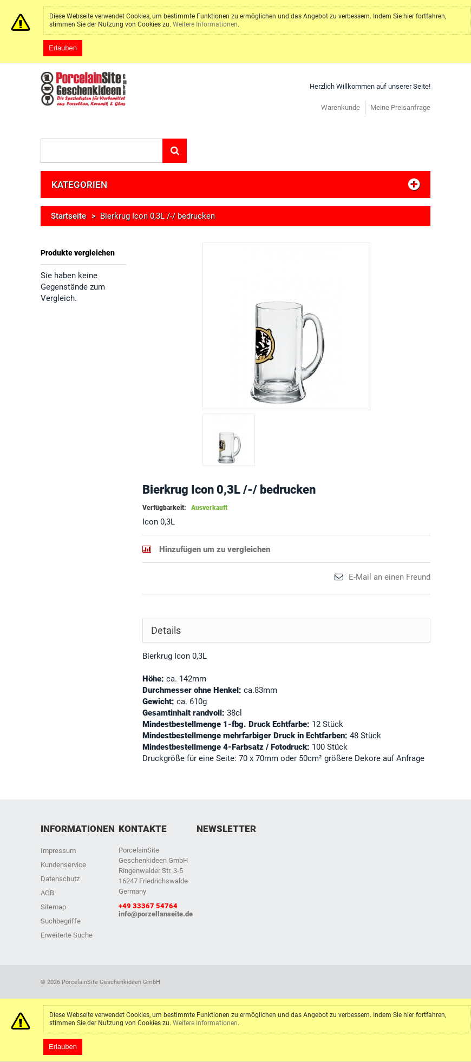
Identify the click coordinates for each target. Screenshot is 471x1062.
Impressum (58, 850)
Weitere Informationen (205, 24)
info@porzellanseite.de (156, 914)
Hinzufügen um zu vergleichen (214, 549)
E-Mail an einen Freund (389, 577)
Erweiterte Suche (67, 935)
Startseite (68, 216)
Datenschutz (60, 878)
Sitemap (53, 906)
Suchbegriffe (61, 921)
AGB (47, 892)
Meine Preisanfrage (400, 107)
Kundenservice (63, 864)
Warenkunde (340, 107)
